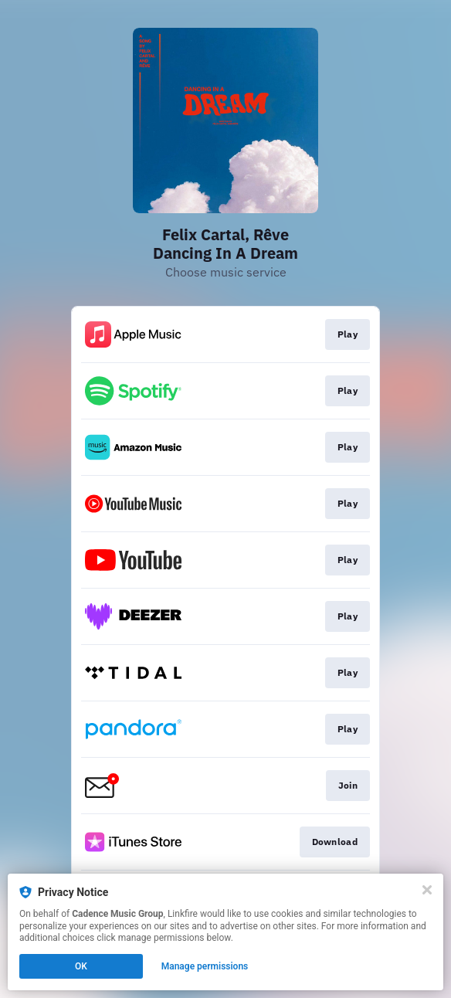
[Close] (427, 889)
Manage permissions (205, 966)
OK (81, 966)
